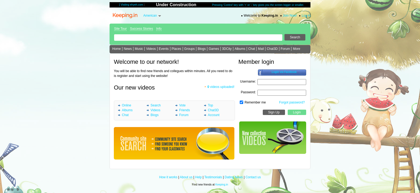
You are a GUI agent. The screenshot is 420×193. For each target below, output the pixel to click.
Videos (151, 49)
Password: (248, 92)
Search (156, 105)
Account (213, 115)
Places (176, 49)
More (296, 49)
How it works (168, 177)
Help (198, 177)
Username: (248, 81)
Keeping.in (221, 184)
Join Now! (290, 15)
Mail (261, 49)
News (128, 49)
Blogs (202, 49)
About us (186, 177)
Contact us (253, 177)
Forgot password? (292, 102)
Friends (184, 110)
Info (159, 29)
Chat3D (272, 49)
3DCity (227, 49)
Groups (189, 49)
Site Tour (120, 29)
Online (126, 105)
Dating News (234, 177)
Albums (240, 49)
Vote (182, 105)
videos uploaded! (220, 87)
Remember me (255, 102)
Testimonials (213, 177)
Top (210, 105)
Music (139, 49)
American (150, 15)
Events (164, 49)
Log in (306, 15)
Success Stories (141, 29)
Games (214, 49)
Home (116, 49)
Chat (251, 49)
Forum (285, 49)
